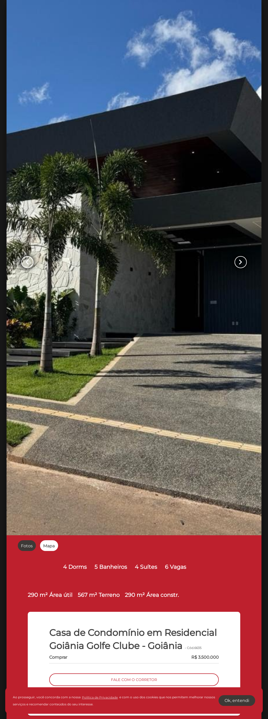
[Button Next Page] (239, 262)
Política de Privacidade (100, 697)
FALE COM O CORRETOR (134, 680)
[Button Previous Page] (28, 262)
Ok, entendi (237, 700)
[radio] (27, 545)
